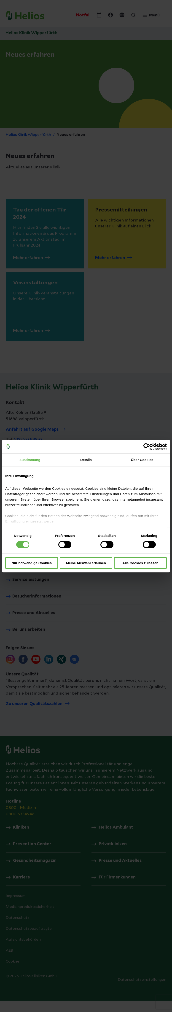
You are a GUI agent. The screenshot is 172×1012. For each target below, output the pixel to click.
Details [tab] (86, 459)
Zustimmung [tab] (29, 459)
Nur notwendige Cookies (31, 563)
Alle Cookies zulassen (140, 563)
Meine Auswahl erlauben (86, 563)
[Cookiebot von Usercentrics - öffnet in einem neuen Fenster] (147, 446)
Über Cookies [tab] (142, 459)
